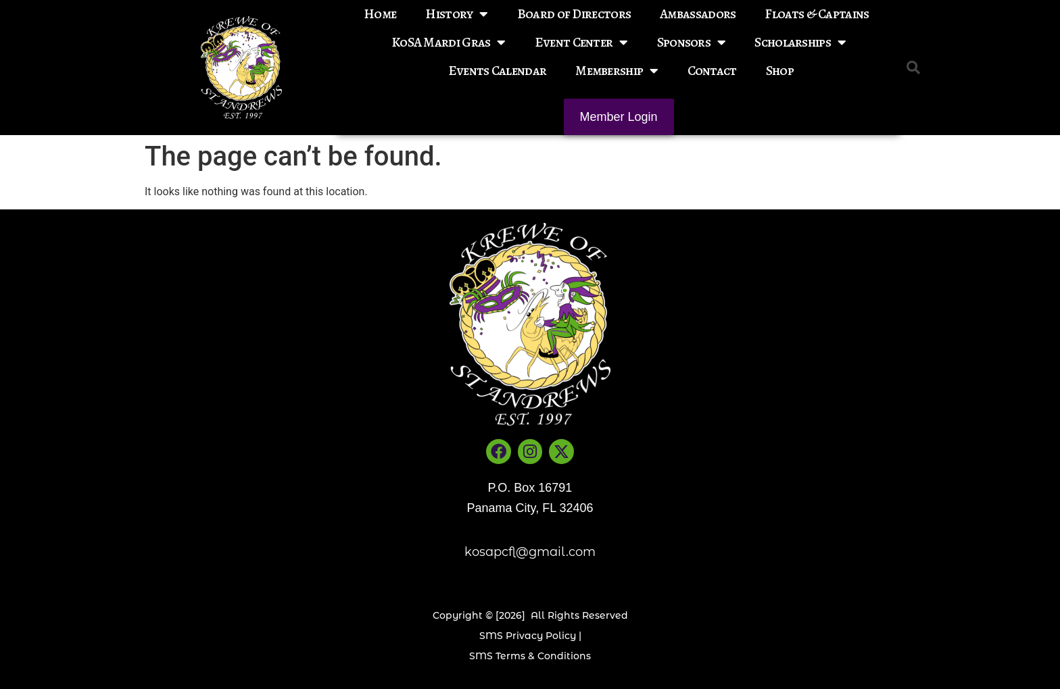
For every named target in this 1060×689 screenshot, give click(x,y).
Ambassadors (698, 14)
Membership (616, 70)
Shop (780, 70)
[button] (913, 67)
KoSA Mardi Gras (448, 42)
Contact (712, 70)
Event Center (581, 42)
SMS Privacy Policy (527, 636)
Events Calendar (497, 70)
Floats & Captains (817, 14)
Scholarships (800, 42)
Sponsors (691, 42)
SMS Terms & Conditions (530, 656)
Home (380, 14)
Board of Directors (574, 14)
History (456, 14)
